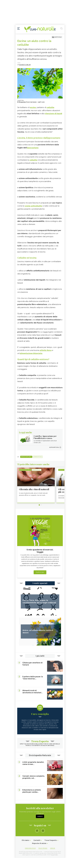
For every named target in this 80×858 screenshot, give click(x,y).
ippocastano (32, 148)
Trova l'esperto (50, 840)
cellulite (50, 107)
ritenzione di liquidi (53, 113)
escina (33, 107)
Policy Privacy (42, 848)
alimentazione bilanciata (31, 353)
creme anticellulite (33, 206)
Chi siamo (25, 840)
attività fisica (46, 350)
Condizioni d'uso (30, 848)
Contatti (37, 840)
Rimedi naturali (26, 456)
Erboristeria (38, 456)
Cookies (52, 848)
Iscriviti (40, 816)
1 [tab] (39, 505)
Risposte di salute (39, 843)
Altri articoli (54, 447)
